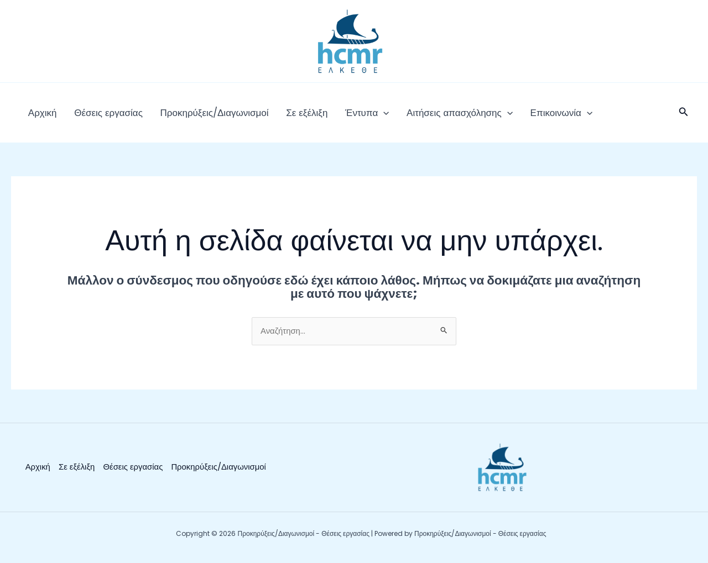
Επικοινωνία (519, 116)
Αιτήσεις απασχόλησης (424, 116)
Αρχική (39, 116)
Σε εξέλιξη (284, 116)
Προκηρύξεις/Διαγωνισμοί (198, 116)
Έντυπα (338, 116)
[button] (354, 116)
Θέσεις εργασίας (99, 116)
